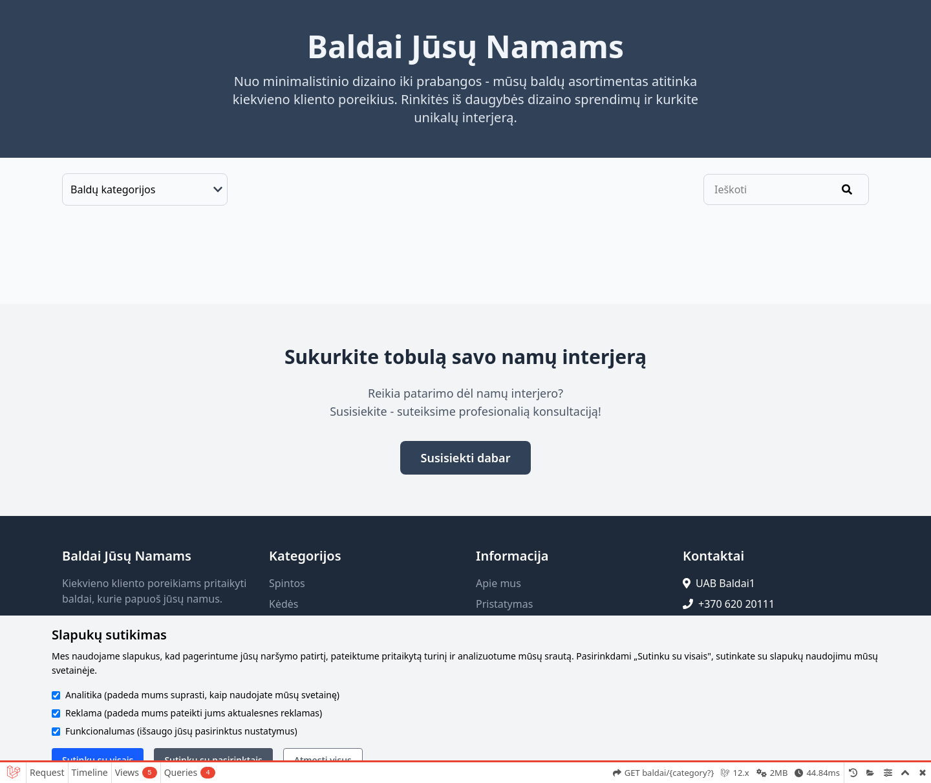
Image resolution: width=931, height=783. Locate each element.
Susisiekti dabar (466, 458)
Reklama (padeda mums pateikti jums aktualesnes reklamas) (193, 713)
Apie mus (498, 583)
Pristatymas (504, 604)
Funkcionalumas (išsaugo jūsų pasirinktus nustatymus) (181, 731)
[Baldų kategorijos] (145, 189)
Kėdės (283, 604)
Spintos (287, 583)
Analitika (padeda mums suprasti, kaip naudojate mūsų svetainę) (202, 695)
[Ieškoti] (847, 189)
